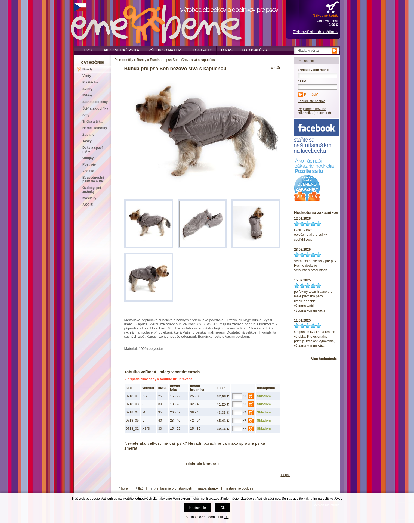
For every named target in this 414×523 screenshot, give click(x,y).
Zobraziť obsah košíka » (315, 31)
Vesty (86, 76)
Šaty (85, 115)
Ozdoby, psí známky (91, 190)
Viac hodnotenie (324, 359)
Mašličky (89, 198)
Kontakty (202, 50)
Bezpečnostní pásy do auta (93, 179)
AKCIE (87, 205)
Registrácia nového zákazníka (312, 111)
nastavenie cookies (239, 488)
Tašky (87, 141)
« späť (275, 68)
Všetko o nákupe (166, 50)
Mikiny (87, 95)
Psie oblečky (124, 60)
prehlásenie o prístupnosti (173, 488)
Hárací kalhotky (94, 128)
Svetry (87, 89)
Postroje (89, 164)
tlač (140, 488)
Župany (88, 134)
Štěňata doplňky (95, 108)
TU (226, 517)
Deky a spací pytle (92, 149)
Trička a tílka (92, 121)
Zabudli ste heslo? (311, 101)
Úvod (89, 50)
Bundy (141, 60)
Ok (222, 508)
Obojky (88, 158)
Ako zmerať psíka (121, 50)
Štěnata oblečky (95, 102)
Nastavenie (197, 508)
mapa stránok (208, 488)
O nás (227, 50)
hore (124, 488)
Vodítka (88, 171)
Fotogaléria (255, 50)
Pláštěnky (90, 82)
